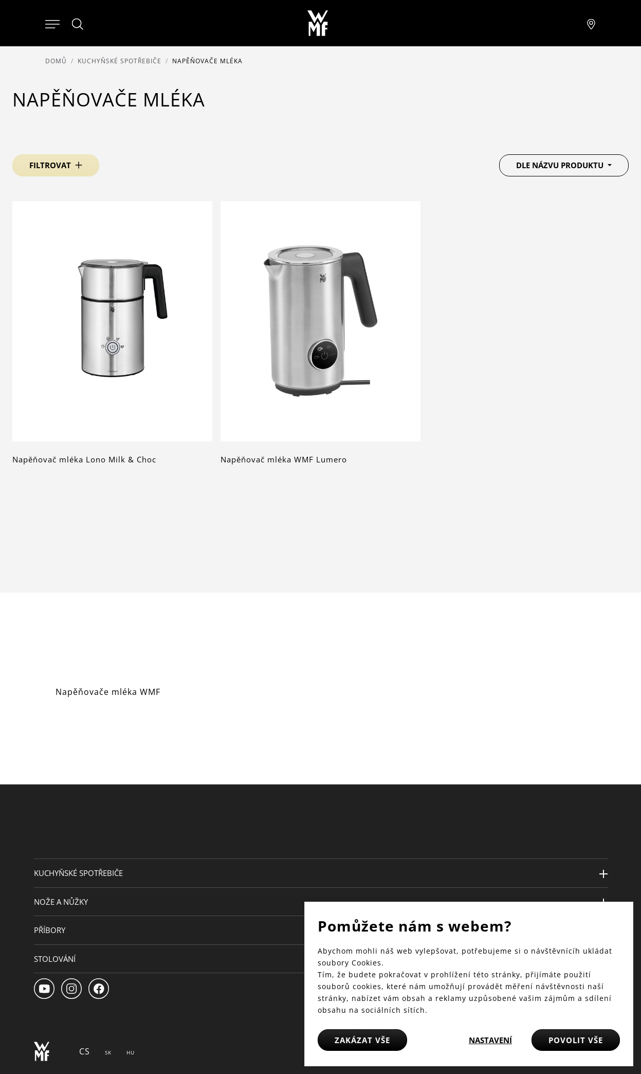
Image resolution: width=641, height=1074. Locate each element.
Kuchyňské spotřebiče (119, 61)
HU (130, 1052)
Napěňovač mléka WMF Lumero (284, 459)
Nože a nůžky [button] (61, 902)
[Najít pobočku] (591, 23)
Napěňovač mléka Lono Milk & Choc (84, 459)
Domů (56, 61)
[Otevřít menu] (52, 23)
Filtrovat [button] (50, 165)
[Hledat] (78, 24)
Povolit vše (575, 1040)
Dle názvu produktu (561, 165)
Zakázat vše (362, 1040)
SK (108, 1052)
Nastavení (490, 1040)
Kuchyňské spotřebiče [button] (78, 873)
